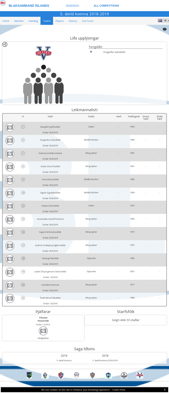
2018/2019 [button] (73, 5)
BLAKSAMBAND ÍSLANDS (29, 5)
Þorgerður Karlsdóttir (114, 52)
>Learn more (118, 389)
